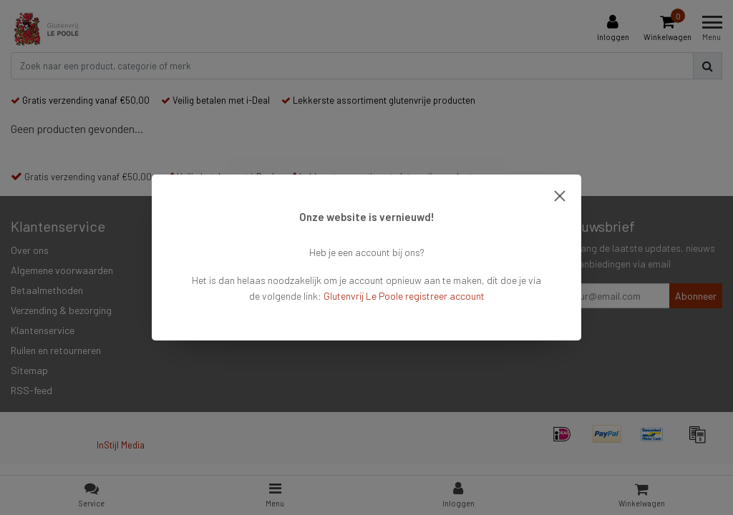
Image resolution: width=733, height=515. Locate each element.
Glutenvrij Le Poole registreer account (404, 296)
